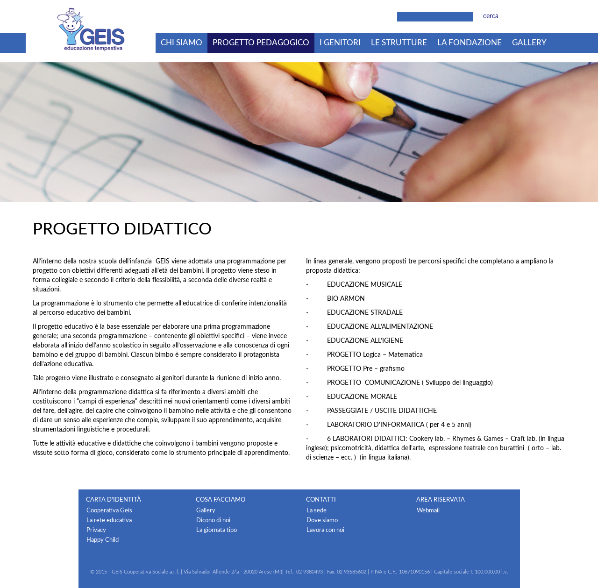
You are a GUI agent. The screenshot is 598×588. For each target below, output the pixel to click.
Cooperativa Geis (109, 510)
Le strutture (399, 43)
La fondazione (469, 43)
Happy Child (102, 540)
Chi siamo (181, 43)
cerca (490, 16)
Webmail (428, 510)
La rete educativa (109, 520)
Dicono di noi (213, 520)
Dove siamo (322, 520)
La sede (316, 510)
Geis (91, 29)
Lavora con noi (325, 530)
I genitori (340, 43)
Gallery (529, 43)
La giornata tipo (216, 530)
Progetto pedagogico (261, 43)
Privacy (96, 530)
